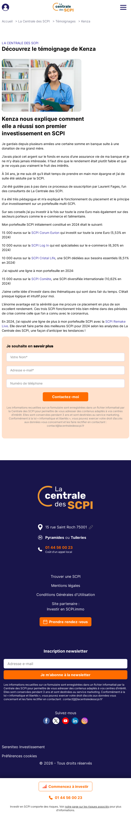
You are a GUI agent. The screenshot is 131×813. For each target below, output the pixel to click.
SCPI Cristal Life (43, 258)
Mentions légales (65, 585)
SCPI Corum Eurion (45, 233)
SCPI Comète (41, 279)
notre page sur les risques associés (87, 806)
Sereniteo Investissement (23, 747)
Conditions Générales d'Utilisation (65, 594)
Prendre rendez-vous (65, 621)
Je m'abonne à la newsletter (65, 675)
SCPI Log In (40, 245)
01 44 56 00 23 (65, 797)
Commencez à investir (65, 786)
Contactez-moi (65, 396)
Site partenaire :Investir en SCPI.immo (65, 606)
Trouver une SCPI (66, 576)
